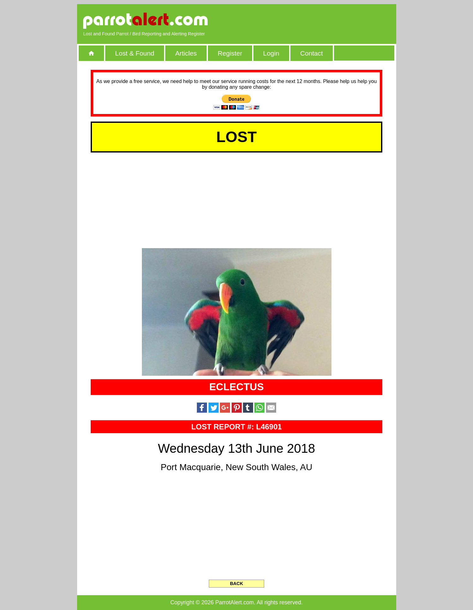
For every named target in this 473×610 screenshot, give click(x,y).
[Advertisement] (317, 20)
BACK (236, 583)
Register (230, 53)
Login (271, 53)
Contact (311, 53)
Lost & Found (134, 53)
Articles (186, 53)
